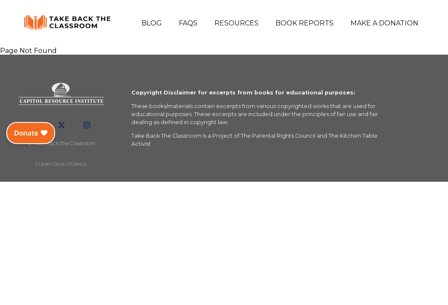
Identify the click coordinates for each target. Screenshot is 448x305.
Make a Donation (384, 23)
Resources (236, 23)
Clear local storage (61, 164)
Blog (152, 23)
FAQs (188, 23)
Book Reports (304, 23)
